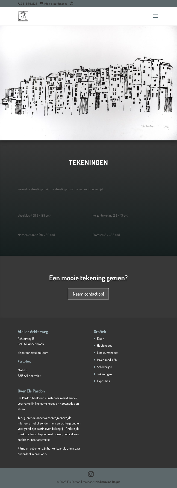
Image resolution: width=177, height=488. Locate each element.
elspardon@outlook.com (33, 352)
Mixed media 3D (107, 360)
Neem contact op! (88, 294)
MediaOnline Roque (107, 482)
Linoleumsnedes (107, 352)
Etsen (100, 338)
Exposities (103, 381)
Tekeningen (104, 374)
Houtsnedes (104, 345)
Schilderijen (104, 367)
